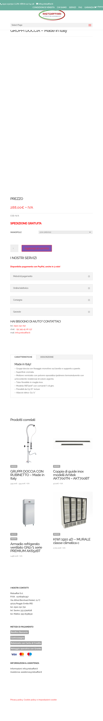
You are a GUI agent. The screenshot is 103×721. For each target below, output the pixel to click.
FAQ (80, 7)
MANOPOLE (16, 232)
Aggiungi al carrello (37, 248)
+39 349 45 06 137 (23, 329)
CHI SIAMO (62, 7)
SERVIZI (72, 7)
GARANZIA (89, 7)
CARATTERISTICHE (23, 357)
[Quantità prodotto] (14, 248)
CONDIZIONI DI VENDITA (44, 7)
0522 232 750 (20, 326)
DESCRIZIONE (47, 357)
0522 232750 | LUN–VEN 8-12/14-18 (18, 4)
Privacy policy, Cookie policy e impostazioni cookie (33, 700)
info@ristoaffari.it (22, 332)
